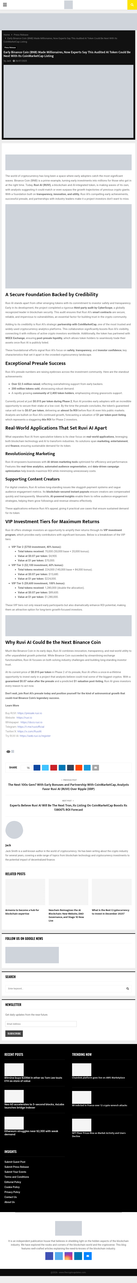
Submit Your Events (15, 1171)
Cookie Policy (12, 1187)
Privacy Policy (12, 1192)
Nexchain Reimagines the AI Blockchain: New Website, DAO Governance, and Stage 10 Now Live (66, 915)
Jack (8, 61)
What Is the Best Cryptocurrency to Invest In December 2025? (110, 912)
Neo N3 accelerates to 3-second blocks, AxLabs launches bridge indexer (34, 1106)
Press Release (10, 48)
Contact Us (10, 1197)
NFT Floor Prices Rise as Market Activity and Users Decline (99, 1134)
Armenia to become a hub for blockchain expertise (22, 912)
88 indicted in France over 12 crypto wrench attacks (99, 1105)
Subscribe (14, 1033)
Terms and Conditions (16, 1176)
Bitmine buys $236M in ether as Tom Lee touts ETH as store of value (33, 1079)
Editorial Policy (12, 1182)
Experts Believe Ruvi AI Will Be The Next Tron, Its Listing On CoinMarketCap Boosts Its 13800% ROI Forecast (68, 808)
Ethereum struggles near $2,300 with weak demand (31, 1132)
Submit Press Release (16, 1166)
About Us (9, 1202)
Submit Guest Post (14, 1161)
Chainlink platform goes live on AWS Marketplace (98, 1078)
